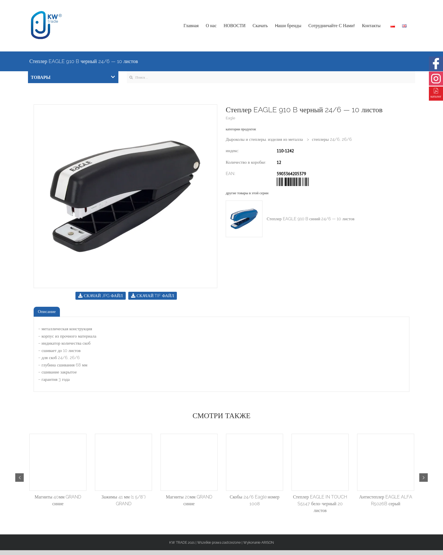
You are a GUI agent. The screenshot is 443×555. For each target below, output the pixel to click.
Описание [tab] (47, 311)
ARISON (267, 543)
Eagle (230, 118)
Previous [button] (19, 477)
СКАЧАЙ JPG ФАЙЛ (100, 295)
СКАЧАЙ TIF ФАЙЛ (152, 295)
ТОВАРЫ (73, 77)
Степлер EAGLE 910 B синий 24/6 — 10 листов (311, 218)
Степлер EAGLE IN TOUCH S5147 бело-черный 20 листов (320, 503)
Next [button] (423, 477)
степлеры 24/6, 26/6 (332, 139)
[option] (125, 196)
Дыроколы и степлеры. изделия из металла (264, 139)
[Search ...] (271, 77)
